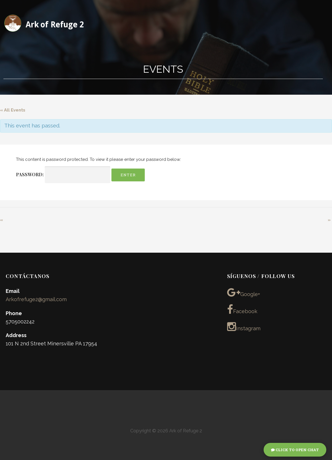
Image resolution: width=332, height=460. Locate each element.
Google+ (243, 292)
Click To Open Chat (295, 449)
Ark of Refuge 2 (55, 24)
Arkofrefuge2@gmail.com (36, 299)
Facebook (242, 309)
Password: (63, 174)
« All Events (12, 110)
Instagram (243, 326)
